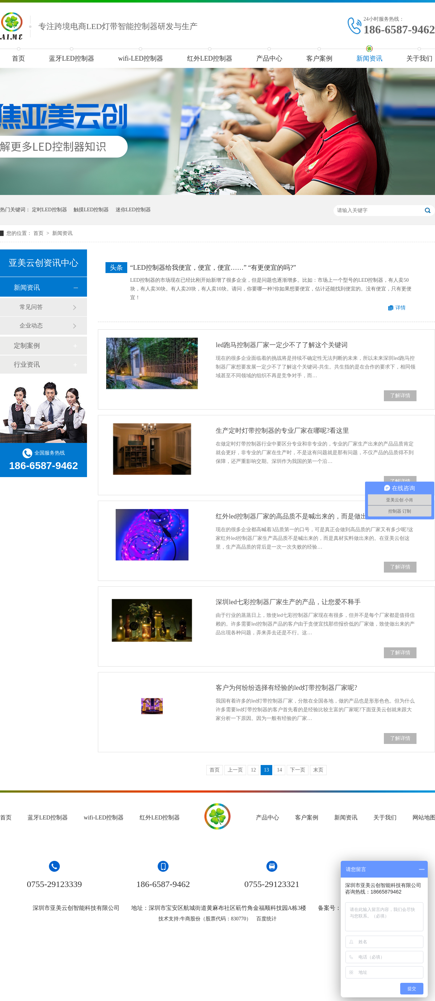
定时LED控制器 (49, 209)
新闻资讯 (369, 58)
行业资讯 (27, 364)
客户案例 (319, 58)
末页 (318, 770)
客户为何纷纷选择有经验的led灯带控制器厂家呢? (286, 687)
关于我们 (385, 817)
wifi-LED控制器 (140, 58)
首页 (18, 58)
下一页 (297, 770)
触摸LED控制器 (91, 209)
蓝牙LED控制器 (71, 58)
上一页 (235, 770)
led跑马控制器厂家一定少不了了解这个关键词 (282, 345)
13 (266, 770)
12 (253, 770)
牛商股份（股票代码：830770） (215, 918)
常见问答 (31, 307)
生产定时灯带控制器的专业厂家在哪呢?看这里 (282, 430)
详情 (400, 307)
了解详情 (400, 395)
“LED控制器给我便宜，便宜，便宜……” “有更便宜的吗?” (213, 267)
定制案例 (27, 345)
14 (279, 770)
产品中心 (269, 58)
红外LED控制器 (209, 58)
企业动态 (31, 325)
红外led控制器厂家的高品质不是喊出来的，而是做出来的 (298, 516)
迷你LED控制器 (133, 209)
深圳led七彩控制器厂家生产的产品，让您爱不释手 (288, 602)
